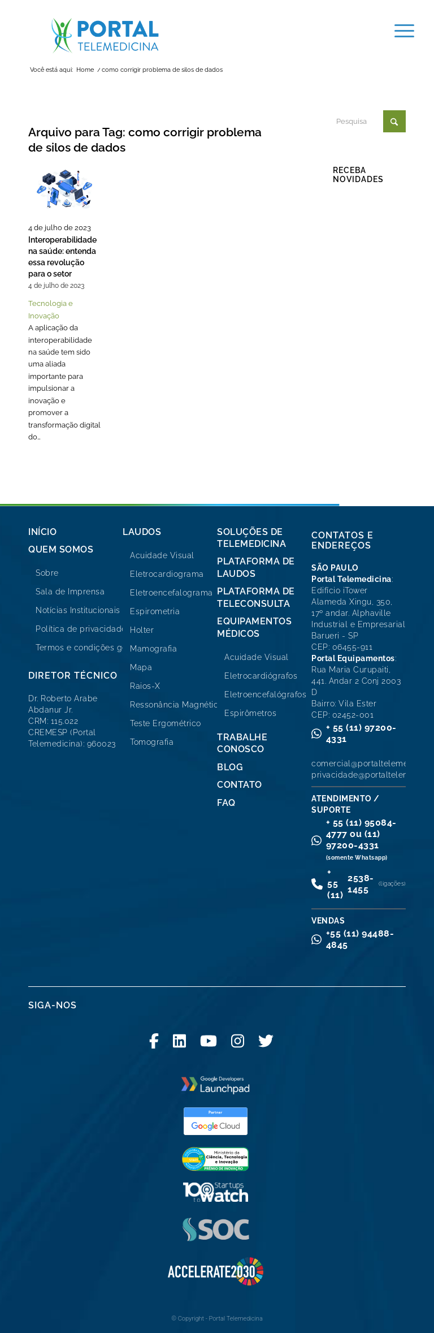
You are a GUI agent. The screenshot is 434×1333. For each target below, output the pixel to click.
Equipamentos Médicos (254, 627)
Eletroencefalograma (171, 592)
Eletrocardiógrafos (260, 675)
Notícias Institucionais (78, 610)
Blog (230, 767)
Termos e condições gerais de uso (103, 647)
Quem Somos (60, 549)
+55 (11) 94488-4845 (360, 939)
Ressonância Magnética (176, 704)
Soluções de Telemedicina (251, 538)
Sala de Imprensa (70, 591)
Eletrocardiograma (167, 574)
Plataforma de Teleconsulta (256, 597)
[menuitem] (398, 31)
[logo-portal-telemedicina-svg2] (105, 35)
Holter (142, 630)
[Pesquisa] (369, 121)
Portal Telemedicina (236, 1318)
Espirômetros (250, 713)
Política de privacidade (81, 628)
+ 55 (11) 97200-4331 (361, 733)
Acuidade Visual (162, 555)
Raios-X (145, 686)
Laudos (142, 532)
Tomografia (151, 742)
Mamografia (153, 648)
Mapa (141, 667)
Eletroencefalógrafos (265, 694)
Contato (239, 784)
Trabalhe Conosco (242, 743)
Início (42, 532)
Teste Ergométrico (165, 723)
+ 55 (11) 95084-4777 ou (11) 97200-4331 (361, 839)
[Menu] (398, 31)
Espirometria (155, 611)
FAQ (226, 802)
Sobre (47, 572)
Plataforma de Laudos (256, 567)
